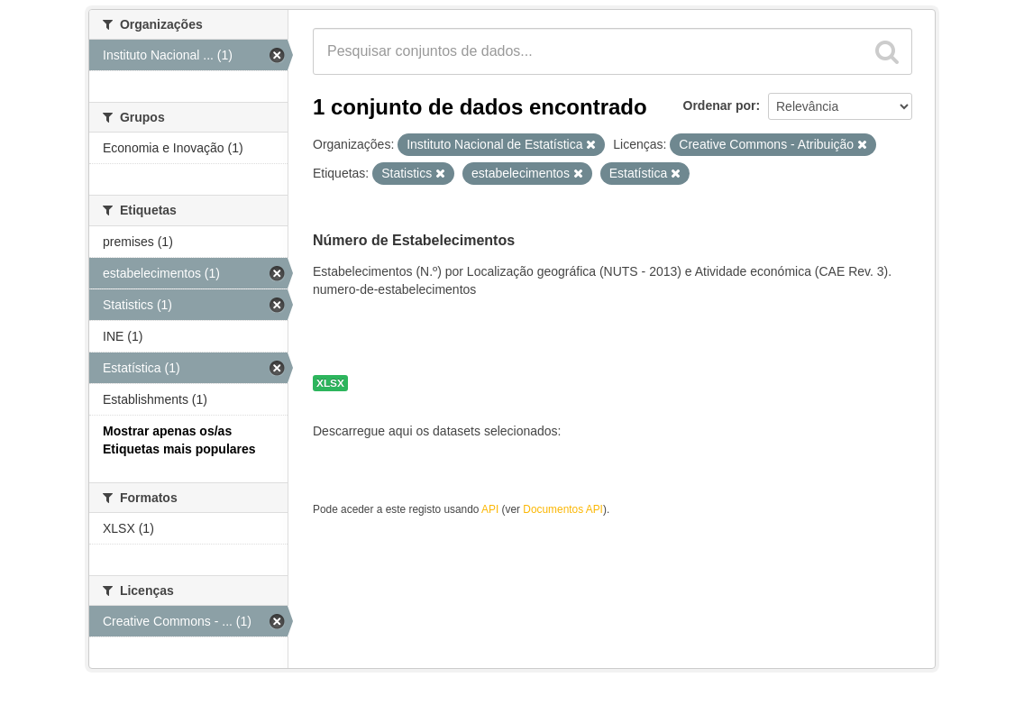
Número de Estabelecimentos (414, 240)
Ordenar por (719, 105)
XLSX (330, 383)
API (489, 509)
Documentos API (563, 509)
